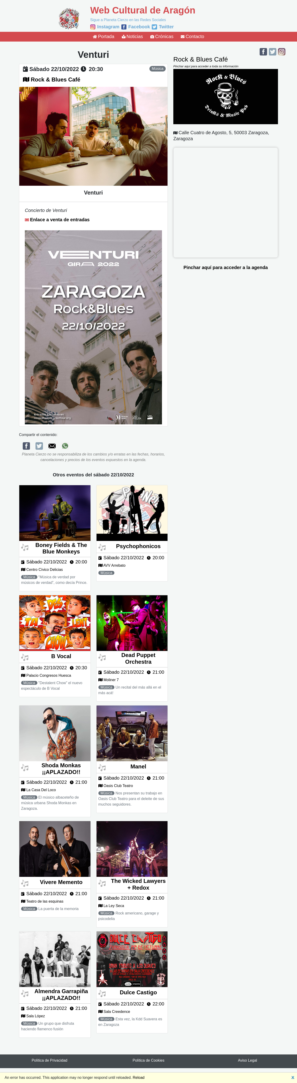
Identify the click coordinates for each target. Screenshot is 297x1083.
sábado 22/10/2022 (54, 69)
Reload (139, 1078)
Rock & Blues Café (55, 79)
